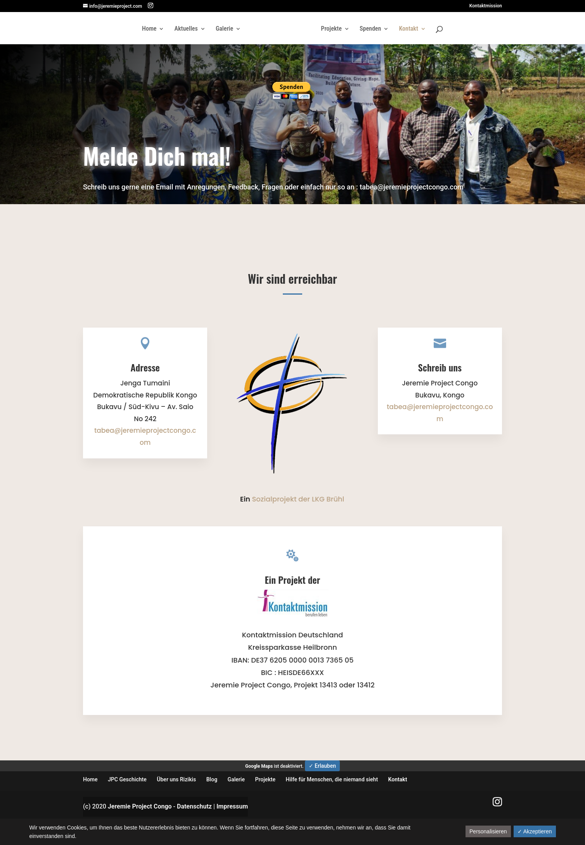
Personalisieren (488, 831)
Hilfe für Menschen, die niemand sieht (332, 779)
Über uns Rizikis (176, 779)
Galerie (224, 29)
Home (149, 29)
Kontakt (408, 29)
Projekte (331, 29)
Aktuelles (186, 29)
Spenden (370, 29)
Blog (211, 779)
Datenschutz (194, 806)
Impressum (232, 806)
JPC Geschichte (127, 779)
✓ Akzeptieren (535, 831)
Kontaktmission (485, 6)
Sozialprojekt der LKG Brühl (296, 499)
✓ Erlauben (322, 766)
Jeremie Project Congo (140, 806)
